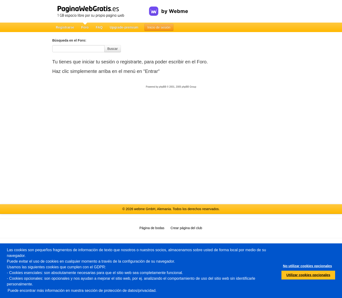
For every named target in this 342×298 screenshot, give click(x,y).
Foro (85, 27)
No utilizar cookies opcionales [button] (307, 266)
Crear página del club (186, 228)
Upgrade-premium (124, 27)
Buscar (112, 49)
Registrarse (65, 27)
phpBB (162, 86)
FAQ (99, 27)
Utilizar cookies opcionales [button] (308, 275)
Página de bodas (151, 228)
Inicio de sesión (159, 27)
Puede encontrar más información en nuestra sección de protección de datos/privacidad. (82, 291)
